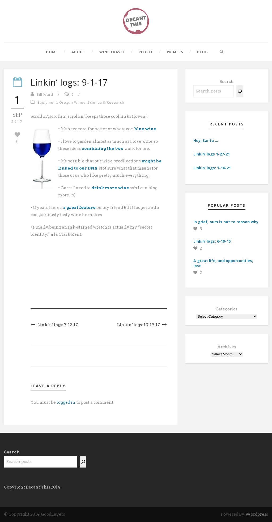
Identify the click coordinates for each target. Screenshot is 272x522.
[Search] (239, 91)
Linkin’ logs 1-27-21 (211, 154)
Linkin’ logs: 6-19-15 (212, 241)
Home (52, 51)
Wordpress (256, 514)
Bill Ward (45, 94)
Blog (202, 51)
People (146, 51)
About (78, 51)
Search (227, 81)
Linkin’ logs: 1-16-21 (212, 167)
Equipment (47, 102)
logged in (66, 402)
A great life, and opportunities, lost (223, 263)
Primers (175, 51)
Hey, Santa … (205, 140)
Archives (226, 346)
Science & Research (106, 102)
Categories (226, 309)
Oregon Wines (72, 102)
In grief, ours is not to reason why (225, 221)
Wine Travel (112, 51)
